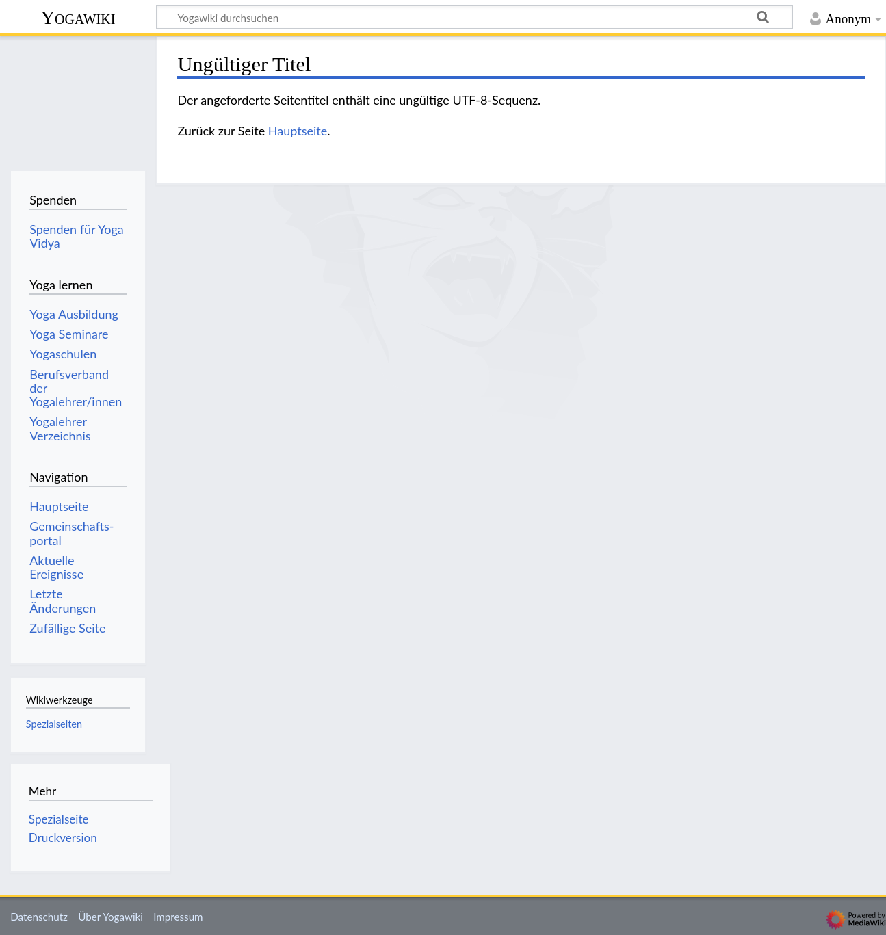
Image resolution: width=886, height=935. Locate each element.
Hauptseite (297, 130)
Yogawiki (78, 17)
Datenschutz (39, 916)
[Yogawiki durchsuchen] (474, 17)
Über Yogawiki (110, 916)
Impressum (178, 916)
